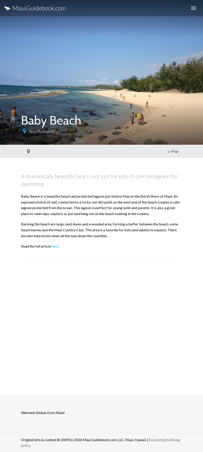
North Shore (41, 131)
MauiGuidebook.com (35, 8)
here (55, 246)
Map (173, 151)
